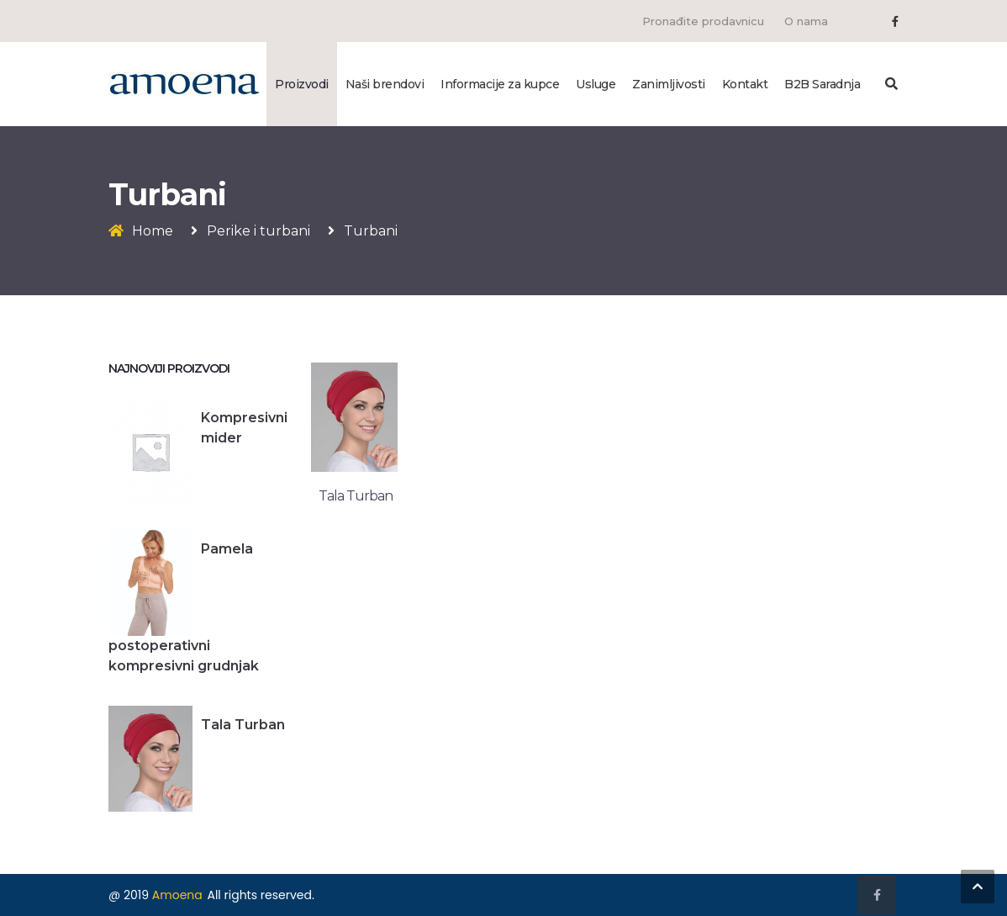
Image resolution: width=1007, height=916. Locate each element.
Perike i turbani (258, 231)
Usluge (595, 84)
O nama (806, 21)
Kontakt (745, 84)
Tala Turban (243, 725)
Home (152, 231)
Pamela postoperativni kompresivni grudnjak (183, 607)
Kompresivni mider (244, 428)
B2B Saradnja (822, 84)
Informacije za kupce (499, 84)
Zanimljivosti (668, 84)
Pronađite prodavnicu (703, 21)
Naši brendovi (384, 84)
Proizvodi (302, 84)
